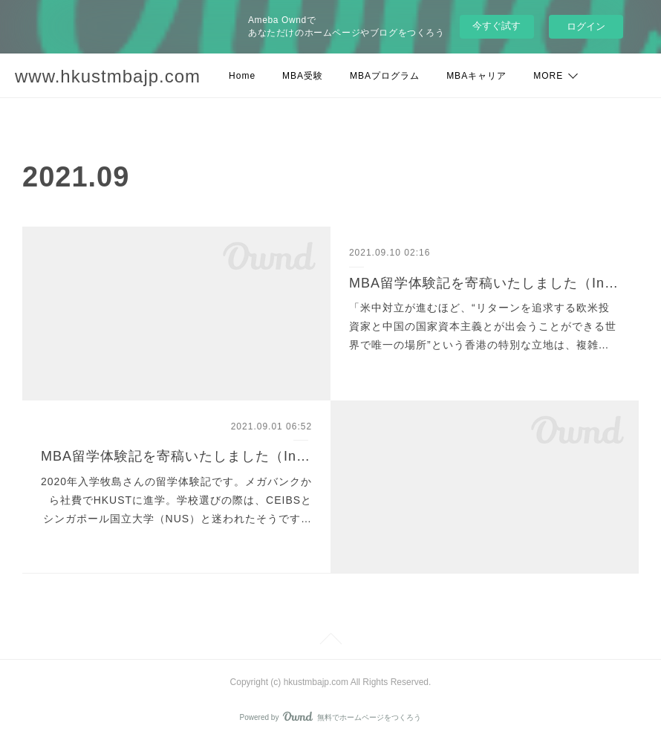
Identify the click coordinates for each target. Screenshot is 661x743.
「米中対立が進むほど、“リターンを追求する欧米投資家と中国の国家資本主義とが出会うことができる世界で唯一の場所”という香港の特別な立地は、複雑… (482, 326)
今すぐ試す (496, 25)
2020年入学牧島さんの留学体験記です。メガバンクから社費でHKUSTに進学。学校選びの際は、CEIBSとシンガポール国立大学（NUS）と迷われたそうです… (176, 500)
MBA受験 (302, 76)
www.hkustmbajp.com (108, 76)
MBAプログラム (385, 76)
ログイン (586, 26)
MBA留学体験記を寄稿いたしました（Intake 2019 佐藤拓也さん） (484, 283)
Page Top (330, 641)
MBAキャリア (476, 76)
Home (242, 76)
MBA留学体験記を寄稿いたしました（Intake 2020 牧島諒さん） (176, 456)
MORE (548, 76)
